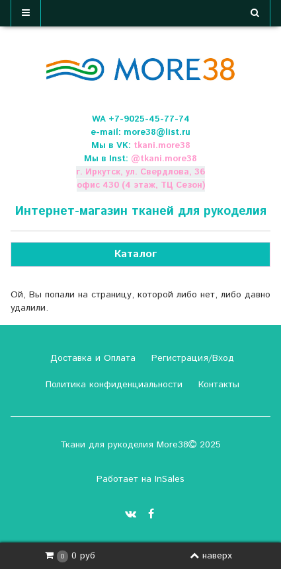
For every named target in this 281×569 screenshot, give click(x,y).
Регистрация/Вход (191, 358)
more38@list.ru (157, 132)
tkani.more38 (162, 145)
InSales (169, 479)
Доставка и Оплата (91, 358)
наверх (211, 555)
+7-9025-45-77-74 (149, 119)
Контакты (217, 384)
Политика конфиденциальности (112, 384)
